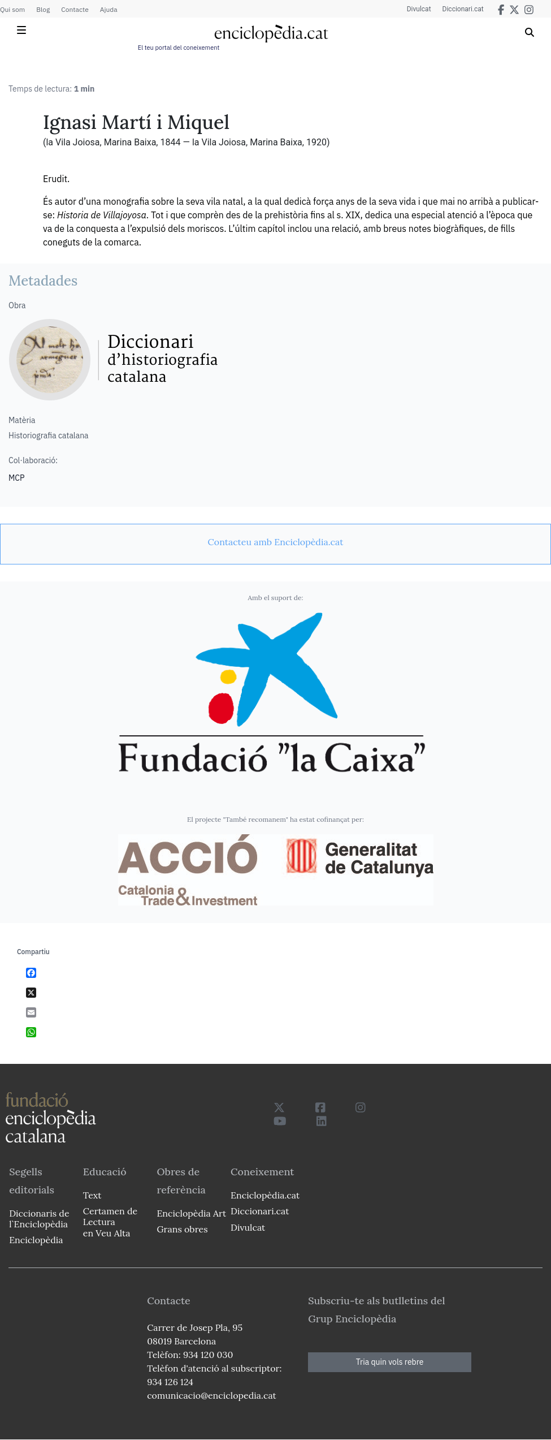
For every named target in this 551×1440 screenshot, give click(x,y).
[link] (275, 542)
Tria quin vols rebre (390, 1362)
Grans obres (182, 1229)
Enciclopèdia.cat (265, 1195)
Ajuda (109, 9)
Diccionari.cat (463, 9)
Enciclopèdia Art (191, 1213)
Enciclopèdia (36, 1239)
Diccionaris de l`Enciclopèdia (39, 1219)
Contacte (74, 9)
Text (92, 1195)
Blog (43, 9)
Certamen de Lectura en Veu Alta (110, 1221)
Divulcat (419, 9)
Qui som (12, 9)
